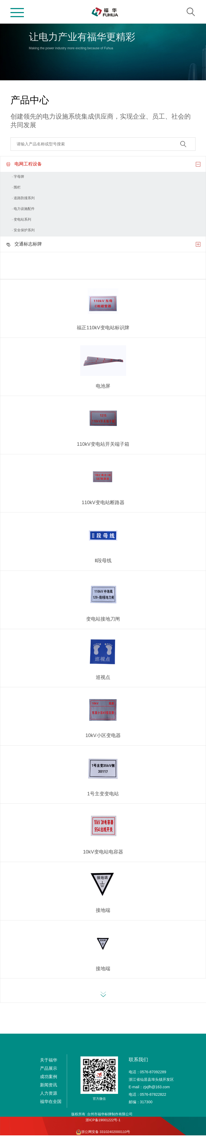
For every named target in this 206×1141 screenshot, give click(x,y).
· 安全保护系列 (23, 230)
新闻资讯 (48, 1085)
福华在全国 (50, 1101)
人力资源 (48, 1093)
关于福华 (48, 1060)
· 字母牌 (18, 177)
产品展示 (48, 1068)
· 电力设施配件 (23, 209)
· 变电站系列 (21, 219)
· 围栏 (16, 187)
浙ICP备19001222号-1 (103, 1120)
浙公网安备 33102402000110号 (103, 1132)
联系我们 (138, 1059)
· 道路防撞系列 (23, 198)
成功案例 (48, 1076)
